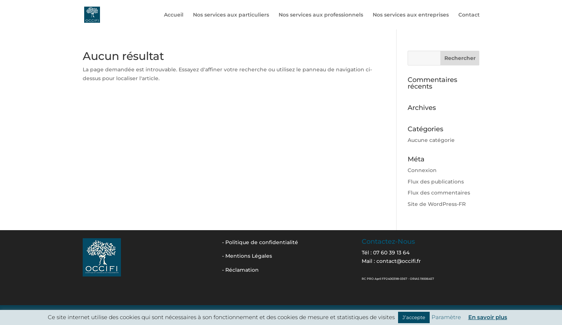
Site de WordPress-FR (437, 204)
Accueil (173, 15)
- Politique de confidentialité (260, 242)
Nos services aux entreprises (411, 15)
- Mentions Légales (247, 256)
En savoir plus (487, 317)
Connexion (422, 170)
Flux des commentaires (439, 192)
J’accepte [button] (413, 317)
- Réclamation (240, 270)
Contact (469, 15)
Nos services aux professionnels (321, 15)
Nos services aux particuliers (231, 15)
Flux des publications (436, 181)
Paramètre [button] (446, 317)
